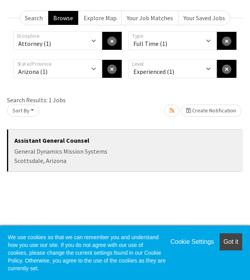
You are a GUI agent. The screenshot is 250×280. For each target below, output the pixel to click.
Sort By (21, 110)
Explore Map (100, 18)
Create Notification (211, 110)
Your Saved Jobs (204, 18)
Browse (63, 18)
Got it (231, 241)
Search (34, 18)
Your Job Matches (150, 18)
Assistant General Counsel (51, 140)
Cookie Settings (192, 241)
